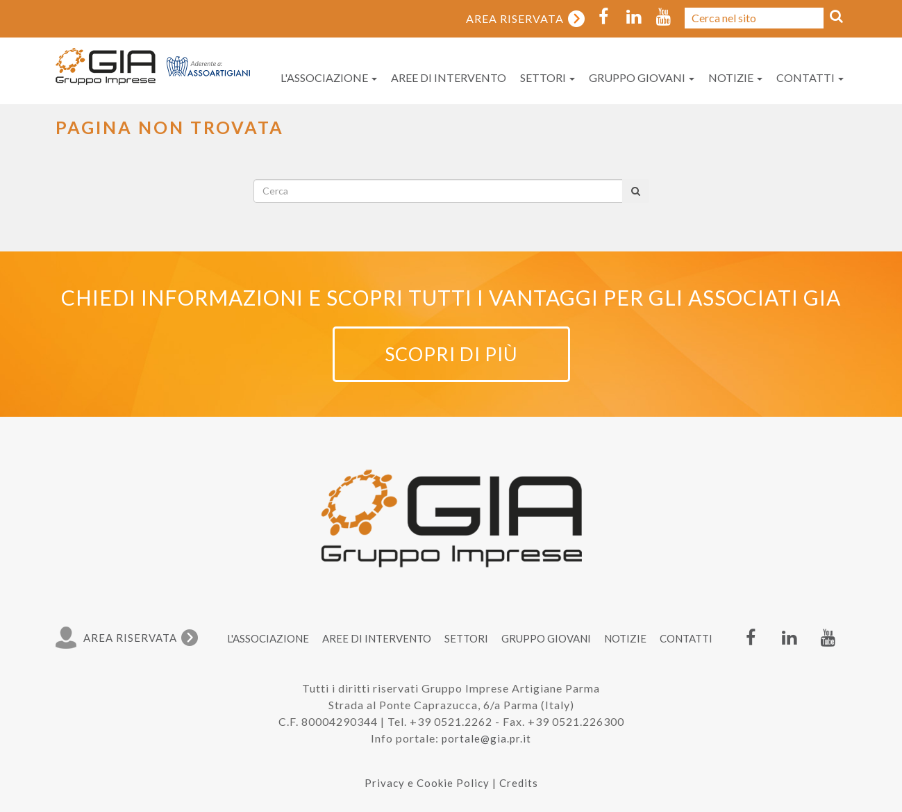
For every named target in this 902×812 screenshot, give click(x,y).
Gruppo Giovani (641, 77)
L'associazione (329, 77)
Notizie (735, 77)
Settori (547, 77)
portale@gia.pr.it (486, 738)
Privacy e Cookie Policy (427, 783)
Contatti (810, 77)
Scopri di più (451, 353)
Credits (518, 783)
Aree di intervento (448, 77)
